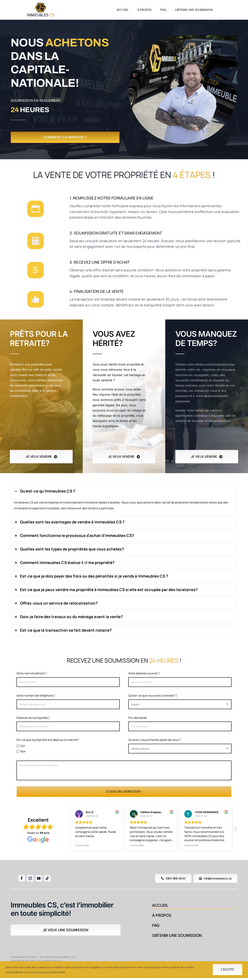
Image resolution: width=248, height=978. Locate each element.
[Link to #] (35, 209)
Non (23, 751)
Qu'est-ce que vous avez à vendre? (152, 695)
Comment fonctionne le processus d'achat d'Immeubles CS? (74, 535)
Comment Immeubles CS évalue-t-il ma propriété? (64, 562)
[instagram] (30, 878)
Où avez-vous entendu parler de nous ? (154, 740)
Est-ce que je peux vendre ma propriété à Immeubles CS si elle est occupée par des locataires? (106, 589)
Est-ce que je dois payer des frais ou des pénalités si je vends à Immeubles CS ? (91, 576)
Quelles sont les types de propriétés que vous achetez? (69, 549)
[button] (235, 830)
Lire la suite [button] (82, 845)
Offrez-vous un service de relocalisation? (56, 603)
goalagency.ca (66, 957)
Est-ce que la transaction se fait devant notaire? (63, 630)
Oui (22, 746)
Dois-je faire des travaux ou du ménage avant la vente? (68, 616)
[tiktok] (47, 878)
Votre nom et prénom (31, 673)
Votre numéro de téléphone (35, 695)
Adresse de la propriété (33, 718)
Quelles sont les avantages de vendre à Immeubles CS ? (69, 522)
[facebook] (21, 878)
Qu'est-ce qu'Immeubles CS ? (44, 491)
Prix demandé (137, 718)
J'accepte (227, 969)
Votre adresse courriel (144, 673)
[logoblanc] (41, 4)
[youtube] (38, 878)
